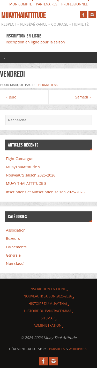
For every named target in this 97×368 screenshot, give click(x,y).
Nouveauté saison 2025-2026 (30, 175)
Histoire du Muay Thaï (47, 303)
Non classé (15, 263)
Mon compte (20, 4)
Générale (13, 255)
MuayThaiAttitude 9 (23, 166)
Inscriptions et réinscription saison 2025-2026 (45, 191)
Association (16, 230)
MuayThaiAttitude (23, 15)
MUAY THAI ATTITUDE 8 (26, 183)
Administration (48, 325)
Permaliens (48, 85)
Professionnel (74, 4)
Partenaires (46, 4)
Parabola (57, 349)
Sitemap (48, 318)
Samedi (83, 97)
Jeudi (12, 97)
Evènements (16, 246)
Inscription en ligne (47, 289)
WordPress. (78, 349)
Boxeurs (13, 238)
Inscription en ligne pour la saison (36, 42)
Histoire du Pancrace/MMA (47, 311)
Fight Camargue (19, 158)
